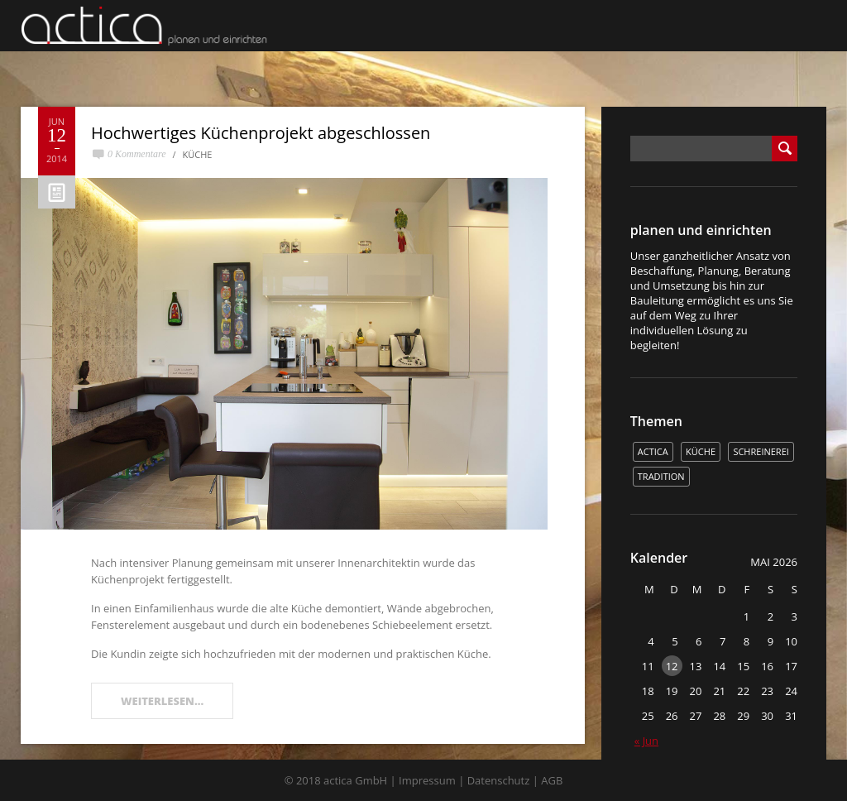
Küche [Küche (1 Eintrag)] (700, 451)
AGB (551, 780)
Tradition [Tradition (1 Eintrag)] (661, 476)
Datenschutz (498, 780)
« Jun (646, 740)
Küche (198, 154)
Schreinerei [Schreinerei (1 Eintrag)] (760, 451)
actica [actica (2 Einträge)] (653, 451)
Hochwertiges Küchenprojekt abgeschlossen (260, 133)
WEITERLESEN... (162, 700)
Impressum (427, 780)
